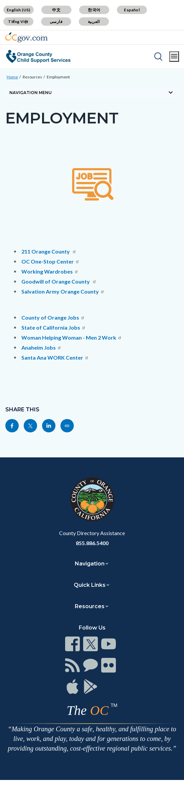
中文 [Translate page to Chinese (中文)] (56, 9)
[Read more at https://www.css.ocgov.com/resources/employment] (67, 425)
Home (12, 76)
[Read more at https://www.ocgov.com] (92, 499)
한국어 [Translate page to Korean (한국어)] (94, 9)
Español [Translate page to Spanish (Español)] (132, 9)
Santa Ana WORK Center (55, 357)
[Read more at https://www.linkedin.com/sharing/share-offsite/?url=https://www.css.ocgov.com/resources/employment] (48, 425)
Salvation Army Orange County (63, 291)
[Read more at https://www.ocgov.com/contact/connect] (72, 644)
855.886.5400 (92, 543)
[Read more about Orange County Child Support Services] (38, 56)
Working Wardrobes (49, 271)
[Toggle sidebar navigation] (92, 92)
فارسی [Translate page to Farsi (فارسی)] (56, 21)
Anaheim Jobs (41, 347)
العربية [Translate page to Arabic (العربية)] (94, 21)
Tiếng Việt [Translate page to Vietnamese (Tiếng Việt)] (18, 21)
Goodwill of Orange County (59, 281)
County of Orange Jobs (53, 317)
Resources (32, 76)
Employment (58, 76)
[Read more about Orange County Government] (26, 37)
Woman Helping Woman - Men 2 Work (71, 337)
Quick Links (90, 585)
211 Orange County (48, 251)
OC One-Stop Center (50, 261)
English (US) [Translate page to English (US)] (18, 9)
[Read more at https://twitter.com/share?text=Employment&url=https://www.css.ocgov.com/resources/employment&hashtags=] (30, 425)
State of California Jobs (53, 327)
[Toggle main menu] (174, 56)
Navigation (90, 563)
